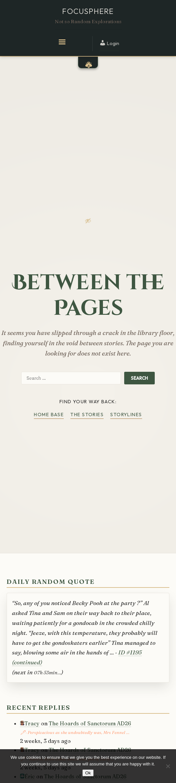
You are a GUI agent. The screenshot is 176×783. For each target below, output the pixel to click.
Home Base (49, 415)
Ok (88, 772)
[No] (167, 766)
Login (109, 42)
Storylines (126, 415)
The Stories (87, 415)
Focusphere (88, 11)
